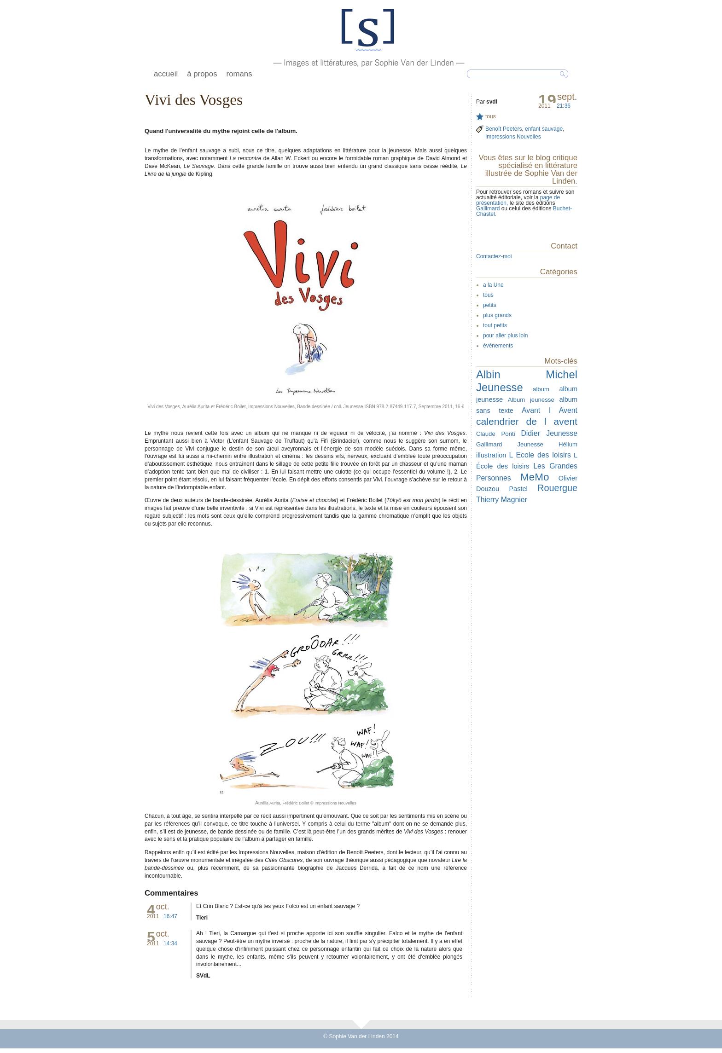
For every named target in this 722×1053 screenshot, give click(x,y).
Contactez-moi (494, 256)
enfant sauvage (544, 129)
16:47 (170, 916)
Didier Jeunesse (549, 433)
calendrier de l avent (526, 421)
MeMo (534, 477)
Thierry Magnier (501, 499)
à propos (202, 73)
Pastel (518, 488)
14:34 (170, 943)
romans (239, 73)
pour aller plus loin (505, 335)
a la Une (493, 285)
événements (498, 345)
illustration (491, 455)
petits (489, 305)
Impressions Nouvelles (513, 136)
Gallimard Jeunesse (509, 444)
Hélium (568, 444)
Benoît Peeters (503, 129)
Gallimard (488, 208)
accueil (166, 73)
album (541, 389)
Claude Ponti (495, 433)
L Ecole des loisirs (540, 455)
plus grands (497, 315)
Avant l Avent (549, 410)
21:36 (564, 106)
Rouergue (557, 488)
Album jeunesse (531, 399)
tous (490, 116)
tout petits (495, 325)
